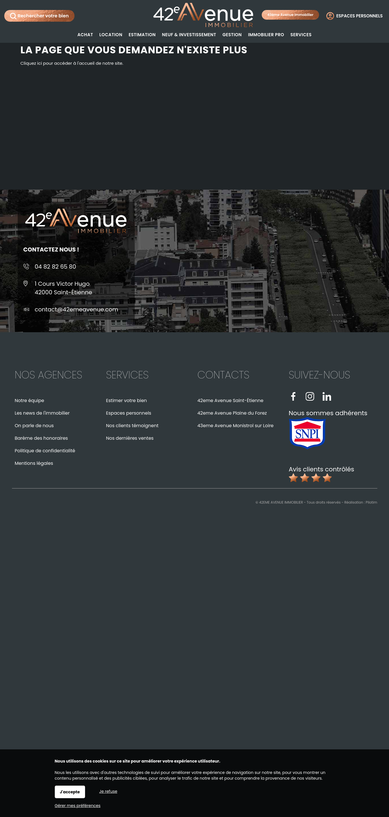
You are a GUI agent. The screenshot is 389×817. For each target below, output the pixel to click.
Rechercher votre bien (39, 16)
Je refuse (108, 791)
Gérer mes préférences (78, 805)
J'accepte (70, 792)
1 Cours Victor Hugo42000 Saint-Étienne (63, 288)
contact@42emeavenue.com (76, 309)
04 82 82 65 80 (55, 267)
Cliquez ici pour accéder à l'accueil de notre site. (72, 63)
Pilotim (371, 502)
